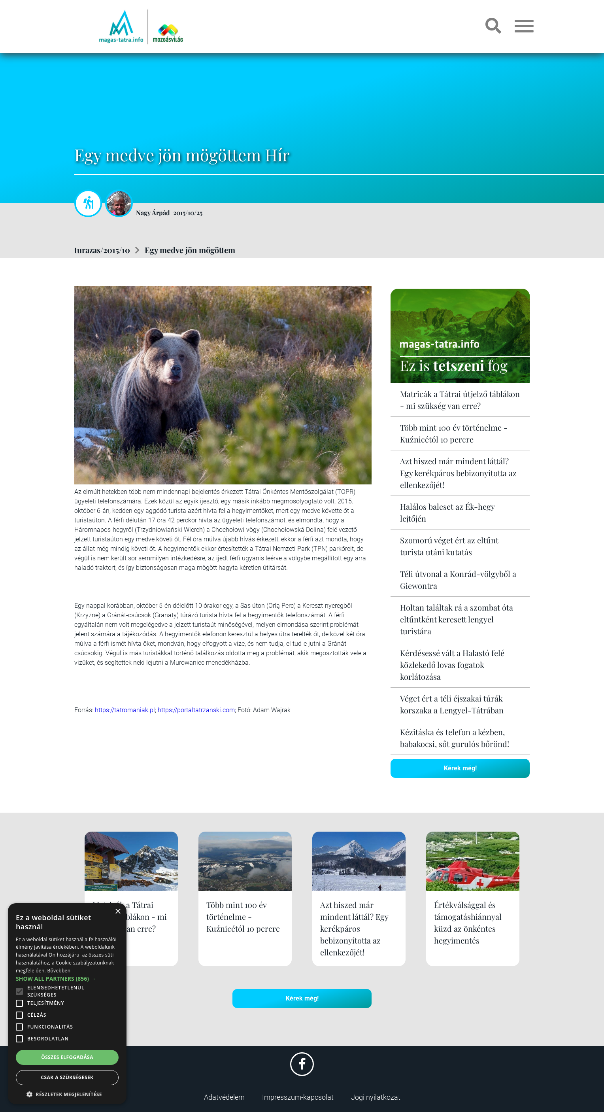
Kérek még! (460, 768)
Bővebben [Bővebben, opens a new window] (58, 970)
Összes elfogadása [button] (67, 1057)
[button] (67, 1093)
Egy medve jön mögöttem (190, 249)
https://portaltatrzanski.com (196, 710)
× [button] (118, 912)
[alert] (67, 1003)
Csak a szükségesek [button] (67, 1077)
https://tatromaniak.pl (125, 710)
